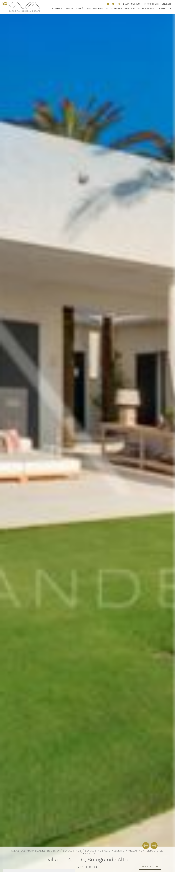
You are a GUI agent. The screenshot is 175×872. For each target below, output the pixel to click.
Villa (160, 850)
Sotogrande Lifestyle (120, 8)
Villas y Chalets (140, 850)
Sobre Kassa (146, 8)
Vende (69, 8)
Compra (57, 8)
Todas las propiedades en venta (35, 850)
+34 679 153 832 (151, 4)
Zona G (119, 850)
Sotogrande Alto (98, 850)
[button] (145, 845)
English (166, 4)
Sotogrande (72, 850)
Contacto (164, 8)
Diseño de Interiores (89, 8)
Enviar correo (131, 4)
